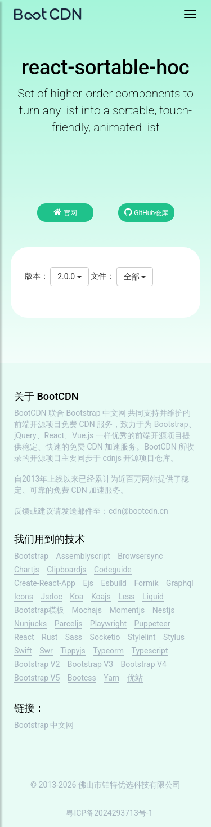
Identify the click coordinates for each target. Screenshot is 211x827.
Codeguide (113, 569)
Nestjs (163, 610)
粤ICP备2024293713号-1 (109, 812)
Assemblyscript (83, 556)
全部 (135, 276)
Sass (73, 637)
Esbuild (113, 583)
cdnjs (112, 458)
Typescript (150, 650)
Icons (23, 596)
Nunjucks (30, 623)
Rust (49, 637)
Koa (76, 596)
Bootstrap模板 (39, 610)
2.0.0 (69, 276)
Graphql (180, 583)
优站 (135, 677)
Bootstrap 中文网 (96, 412)
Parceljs (69, 623)
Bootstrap (31, 556)
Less (126, 596)
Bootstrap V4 (144, 664)
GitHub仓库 (146, 212)
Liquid (153, 596)
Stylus (174, 637)
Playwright (108, 623)
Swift (23, 650)
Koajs (101, 596)
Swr (46, 650)
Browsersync (140, 556)
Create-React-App (44, 583)
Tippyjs (73, 650)
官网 (65, 212)
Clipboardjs (66, 569)
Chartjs (26, 569)
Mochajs (87, 610)
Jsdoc (51, 596)
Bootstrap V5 (37, 677)
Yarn (111, 677)
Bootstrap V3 (90, 664)
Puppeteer (152, 623)
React (24, 637)
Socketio (105, 637)
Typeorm (108, 650)
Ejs (88, 583)
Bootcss (82, 677)
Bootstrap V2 (37, 664)
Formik (146, 583)
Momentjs (127, 610)
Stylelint (141, 637)
